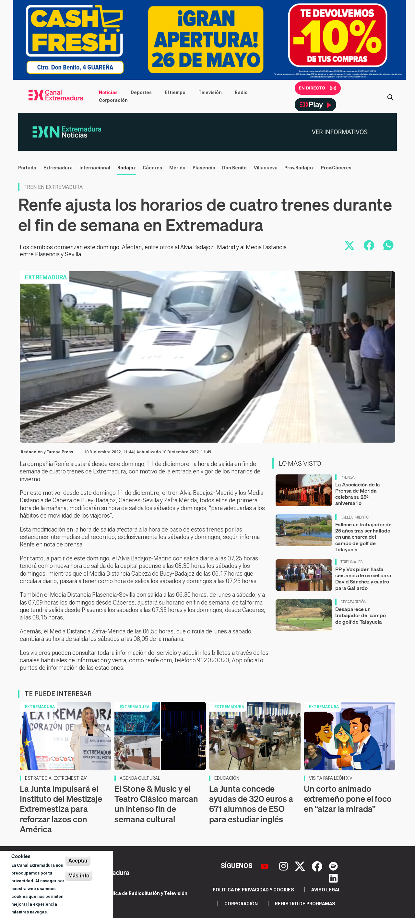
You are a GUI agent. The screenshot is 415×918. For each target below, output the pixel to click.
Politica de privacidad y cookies (253, 889)
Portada (27, 167)
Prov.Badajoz (299, 167)
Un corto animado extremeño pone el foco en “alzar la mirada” (348, 798)
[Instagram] (284, 866)
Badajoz (126, 167)
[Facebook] (318, 866)
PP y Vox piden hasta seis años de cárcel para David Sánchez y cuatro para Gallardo (363, 578)
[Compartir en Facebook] (369, 245)
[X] (301, 866)
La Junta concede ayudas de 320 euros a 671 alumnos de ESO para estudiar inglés (251, 804)
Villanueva (266, 167)
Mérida (177, 167)
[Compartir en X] (349, 245)
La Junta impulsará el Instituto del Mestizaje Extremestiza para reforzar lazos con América (61, 809)
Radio (241, 92)
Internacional (94, 167)
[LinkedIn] (333, 877)
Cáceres (152, 167)
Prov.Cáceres (336, 167)
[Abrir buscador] (390, 96)
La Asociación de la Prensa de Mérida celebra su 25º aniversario (357, 494)
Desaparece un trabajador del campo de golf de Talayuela (360, 615)
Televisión (210, 92)
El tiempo (175, 92)
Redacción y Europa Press (47, 452)
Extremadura (58, 167)
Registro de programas (305, 903)
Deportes (141, 92)
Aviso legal (325, 889)
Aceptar (78, 860)
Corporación (113, 100)
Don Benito (234, 167)
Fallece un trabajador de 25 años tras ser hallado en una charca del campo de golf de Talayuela (363, 537)
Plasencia (204, 167)
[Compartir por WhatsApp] (388, 245)
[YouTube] (265, 866)
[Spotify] (333, 866)
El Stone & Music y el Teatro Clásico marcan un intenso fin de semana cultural (156, 804)
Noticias (108, 92)
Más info (78, 875)
